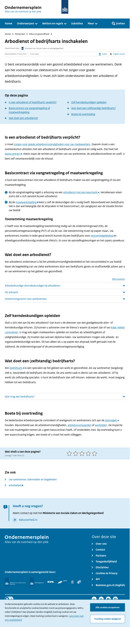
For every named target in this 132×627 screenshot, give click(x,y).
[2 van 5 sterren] (76, 453)
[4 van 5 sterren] (89, 453)
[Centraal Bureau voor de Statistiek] (72, 582)
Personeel (20, 34)
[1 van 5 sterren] (70, 453)
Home (8, 34)
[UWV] (79, 582)
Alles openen (118, 279)
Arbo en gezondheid (39, 34)
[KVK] (51, 582)
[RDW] (62, 582)
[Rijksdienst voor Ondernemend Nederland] (15, 582)
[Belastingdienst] (37, 582)
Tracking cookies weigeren (107, 618)
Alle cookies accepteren (108, 607)
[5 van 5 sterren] (95, 453)
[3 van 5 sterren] (82, 453)
